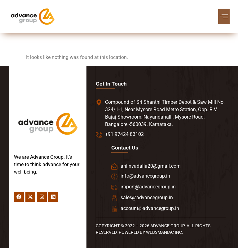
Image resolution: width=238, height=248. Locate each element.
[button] (224, 16)
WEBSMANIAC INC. (164, 232)
